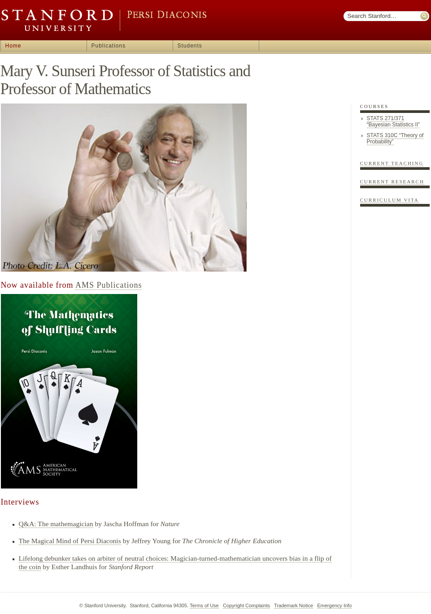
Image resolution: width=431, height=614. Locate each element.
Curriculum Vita (389, 200)
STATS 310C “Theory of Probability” (395, 138)
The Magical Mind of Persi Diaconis (70, 541)
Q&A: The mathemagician (56, 524)
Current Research (392, 181)
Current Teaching (392, 163)
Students (190, 46)
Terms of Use (204, 605)
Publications (108, 46)
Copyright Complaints (246, 605)
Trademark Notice (293, 605)
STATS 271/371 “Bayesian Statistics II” (393, 121)
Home (13, 46)
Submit (424, 16)
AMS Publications (108, 285)
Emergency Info (334, 605)
